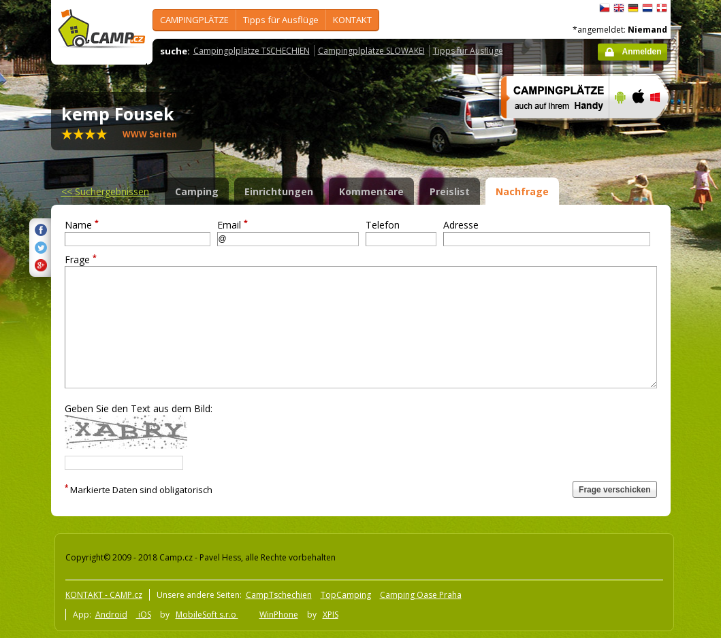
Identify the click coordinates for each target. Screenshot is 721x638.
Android (111, 614)
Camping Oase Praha (421, 595)
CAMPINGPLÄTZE (194, 20)
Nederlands (647, 8)
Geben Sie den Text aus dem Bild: (138, 408)
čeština (604, 8)
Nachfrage (522, 191)
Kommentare (371, 191)
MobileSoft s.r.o (207, 614)
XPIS (330, 614)
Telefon (383, 224)
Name (82, 224)
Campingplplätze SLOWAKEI (371, 50)
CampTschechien (279, 595)
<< (105, 191)
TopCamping (346, 595)
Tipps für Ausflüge (281, 20)
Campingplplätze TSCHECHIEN (251, 50)
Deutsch (633, 8)
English (618, 8)
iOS (143, 614)
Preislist (450, 191)
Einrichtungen (278, 191)
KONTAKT (352, 20)
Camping (197, 191)
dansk (661, 8)
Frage (81, 259)
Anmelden (641, 51)
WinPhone (278, 614)
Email (232, 224)
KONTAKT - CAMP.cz (103, 595)
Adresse (461, 224)
